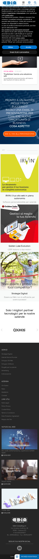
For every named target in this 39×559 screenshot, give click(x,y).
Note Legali (5, 403)
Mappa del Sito (7, 419)
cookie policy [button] (9, 15)
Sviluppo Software (8, 364)
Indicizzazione (6, 374)
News (3, 389)
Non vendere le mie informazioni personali (15, 30)
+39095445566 (14, 535)
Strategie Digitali (7, 354)
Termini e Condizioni (8, 413)
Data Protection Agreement (10, 416)
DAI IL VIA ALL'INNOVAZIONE (20, 134)
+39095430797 (27, 535)
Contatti (4, 395)
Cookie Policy (6, 409)
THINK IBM (6, 510)
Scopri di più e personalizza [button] (19, 52)
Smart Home (6, 481)
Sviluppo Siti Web (7, 360)
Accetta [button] (28, 47)
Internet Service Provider (9, 357)
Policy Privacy (6, 406)
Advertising (5, 370)
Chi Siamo (5, 385)
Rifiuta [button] (10, 47)
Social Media (8, 71)
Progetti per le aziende (9, 367)
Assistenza (5, 392)
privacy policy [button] (20, 38)
